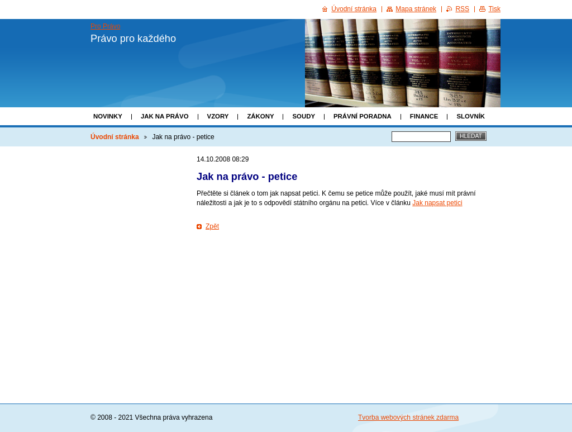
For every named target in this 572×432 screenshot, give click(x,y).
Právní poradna (362, 116)
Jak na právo (165, 116)
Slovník (470, 116)
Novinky (107, 116)
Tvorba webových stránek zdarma (408, 417)
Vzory (218, 116)
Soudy (303, 116)
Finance (424, 116)
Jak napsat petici (437, 203)
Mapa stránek (415, 9)
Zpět (212, 226)
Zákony (260, 116)
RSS (462, 9)
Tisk (494, 9)
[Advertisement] (348, 267)
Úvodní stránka (114, 137)
